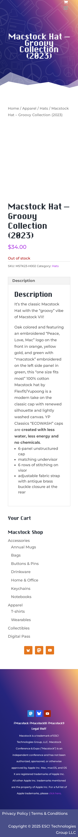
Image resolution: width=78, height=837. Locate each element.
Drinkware (21, 572)
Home (13, 108)
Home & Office (24, 580)
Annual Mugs (23, 547)
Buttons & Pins (25, 563)
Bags (16, 555)
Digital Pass (19, 636)
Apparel (29, 108)
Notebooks (21, 596)
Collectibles (19, 628)
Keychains (20, 588)
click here (55, 793)
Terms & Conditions (49, 813)
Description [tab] (23, 280)
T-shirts (18, 611)
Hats (44, 108)
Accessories (19, 540)
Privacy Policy (15, 813)
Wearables (21, 620)
